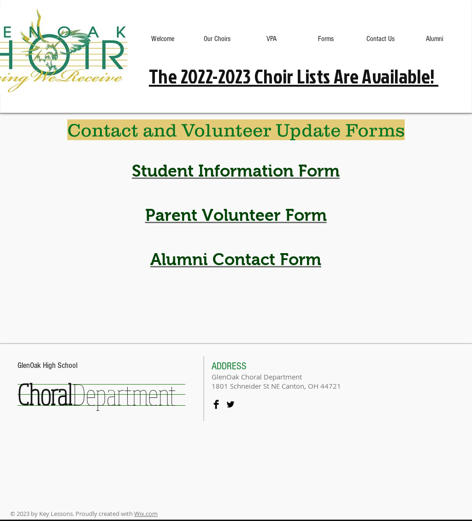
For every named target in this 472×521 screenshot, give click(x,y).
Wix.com (146, 513)
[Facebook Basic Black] (216, 404)
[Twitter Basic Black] (230, 404)
